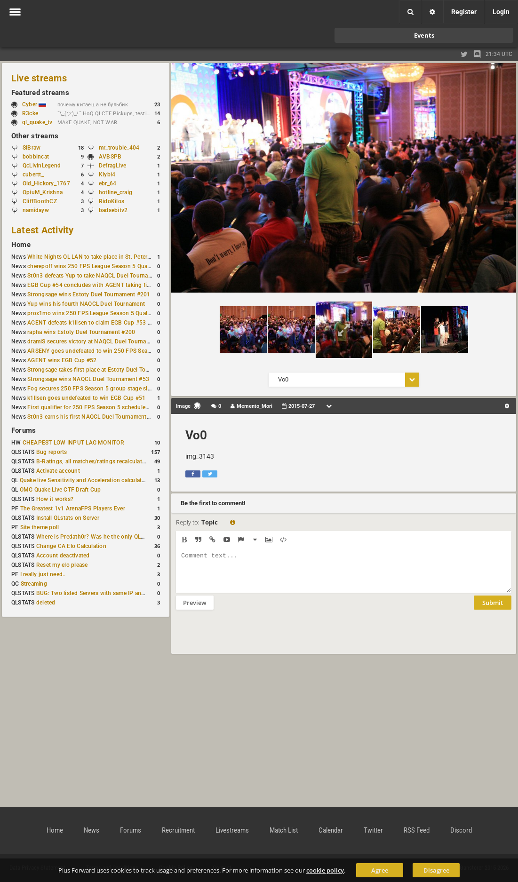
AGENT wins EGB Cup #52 (61, 360)
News (91, 830)
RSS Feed (417, 830)
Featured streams (40, 92)
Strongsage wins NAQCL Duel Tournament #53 (88, 379)
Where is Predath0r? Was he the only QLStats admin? (105, 536)
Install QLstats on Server (67, 518)
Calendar (331, 830)
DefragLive (112, 165)
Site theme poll (39, 527)
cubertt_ (33, 174)
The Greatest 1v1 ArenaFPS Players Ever (72, 508)
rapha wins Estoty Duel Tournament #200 (81, 332)
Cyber (34, 104)
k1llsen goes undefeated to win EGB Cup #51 (86, 398)
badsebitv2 (113, 210)
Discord (461, 830)
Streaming (34, 583)
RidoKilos (111, 201)
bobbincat (36, 156)
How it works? (54, 499)
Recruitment (178, 830)
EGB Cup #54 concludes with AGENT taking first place (98, 285)
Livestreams (232, 830)
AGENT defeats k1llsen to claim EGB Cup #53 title (92, 322)
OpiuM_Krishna (43, 192)
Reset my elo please (62, 565)
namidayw (36, 210)
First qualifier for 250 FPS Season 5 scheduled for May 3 (101, 407)
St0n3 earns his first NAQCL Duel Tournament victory (96, 416)
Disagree (436, 870)
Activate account (58, 471)
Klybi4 (107, 174)
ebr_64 (107, 183)
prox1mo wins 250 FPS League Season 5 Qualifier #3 (96, 313)
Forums (23, 430)
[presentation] (247, 638)
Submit (492, 609)
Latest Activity (42, 230)
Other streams (34, 136)
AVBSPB (110, 156)
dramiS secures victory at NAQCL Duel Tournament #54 (99, 341)
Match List (284, 830)
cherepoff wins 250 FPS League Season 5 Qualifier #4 (97, 266)
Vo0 (196, 435)
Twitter (373, 830)
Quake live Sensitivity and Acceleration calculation (85, 480)
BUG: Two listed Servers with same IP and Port (97, 593)
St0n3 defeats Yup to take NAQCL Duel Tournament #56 (100, 275)
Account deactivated (63, 555)
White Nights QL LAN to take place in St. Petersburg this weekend (112, 257)
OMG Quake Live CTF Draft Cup (60, 489)
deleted (46, 602)
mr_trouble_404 (119, 147)
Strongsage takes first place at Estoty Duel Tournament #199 (106, 369)
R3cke (30, 113)
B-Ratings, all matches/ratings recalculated (92, 461)
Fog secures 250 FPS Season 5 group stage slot (90, 388)
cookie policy (325, 870)
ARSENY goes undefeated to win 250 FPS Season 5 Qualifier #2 (110, 351)
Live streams (39, 78)
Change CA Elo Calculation (71, 546)
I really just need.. (43, 574)
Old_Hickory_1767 (46, 183)
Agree (379, 870)
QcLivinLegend (42, 165)
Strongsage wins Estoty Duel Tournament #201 (88, 294)
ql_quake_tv (37, 122)
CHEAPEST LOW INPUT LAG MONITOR (73, 442)
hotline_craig (115, 192)
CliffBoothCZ (40, 201)
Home (21, 244)
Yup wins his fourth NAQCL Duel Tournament (86, 304)
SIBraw (31, 147)
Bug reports (51, 452)
